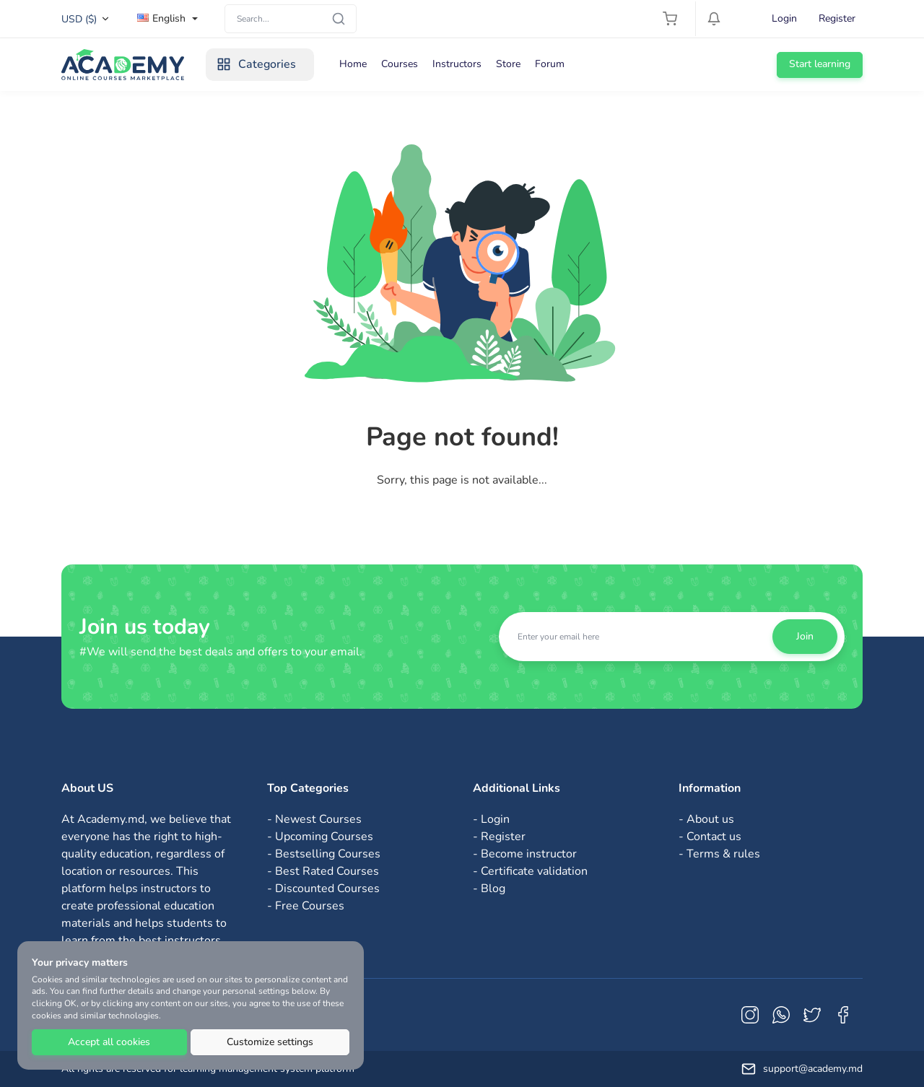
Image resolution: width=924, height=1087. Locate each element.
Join (805, 636)
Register (837, 18)
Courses (399, 64)
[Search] (291, 18)
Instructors (456, 64)
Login (784, 18)
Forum (550, 64)
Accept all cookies (109, 1042)
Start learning (819, 64)
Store (508, 64)
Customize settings (270, 1042)
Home (353, 64)
